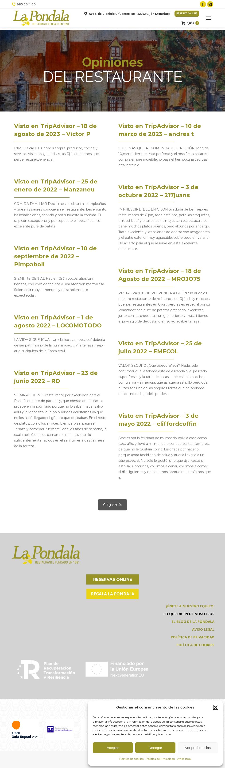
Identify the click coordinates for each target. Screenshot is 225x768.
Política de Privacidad (160, 758)
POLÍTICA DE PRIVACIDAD (192, 637)
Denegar (155, 748)
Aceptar (113, 748)
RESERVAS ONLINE (112, 579)
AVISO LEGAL (203, 629)
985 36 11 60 (24, 4)
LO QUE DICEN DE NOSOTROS (188, 613)
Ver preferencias (198, 748)
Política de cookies (131, 758)
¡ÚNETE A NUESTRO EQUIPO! (190, 606)
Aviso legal (184, 758)
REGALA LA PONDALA (112, 594)
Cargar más (112, 505)
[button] (215, 707)
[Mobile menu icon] (208, 18)
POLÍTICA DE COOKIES (195, 644)
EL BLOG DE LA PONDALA (193, 621)
